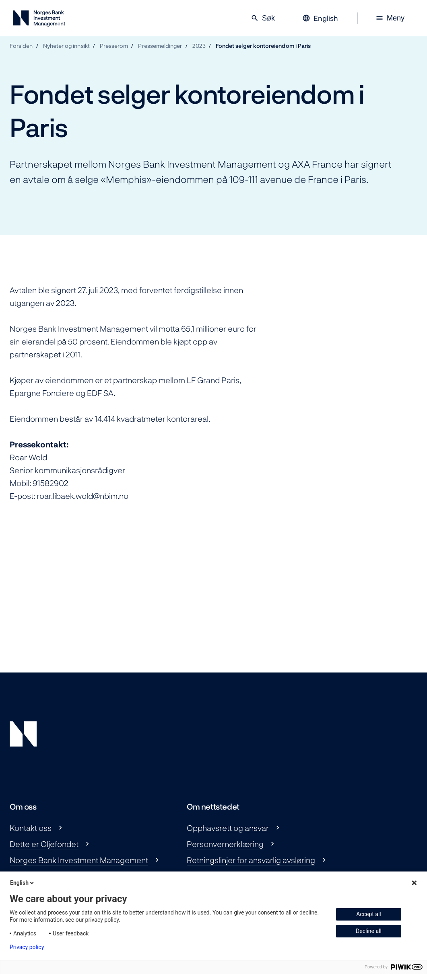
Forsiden (21, 45)
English (22, 883)
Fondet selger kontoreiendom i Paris (263, 45)
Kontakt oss (31, 828)
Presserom (114, 45)
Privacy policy (27, 947)
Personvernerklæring (225, 844)
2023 (199, 45)
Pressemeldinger (160, 45)
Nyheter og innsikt (66, 45)
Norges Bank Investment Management (79, 860)
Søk (263, 18)
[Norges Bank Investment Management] (39, 19)
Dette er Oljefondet (44, 844)
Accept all (368, 914)
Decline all (369, 931)
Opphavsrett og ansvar (228, 828)
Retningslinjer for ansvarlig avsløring (251, 860)
